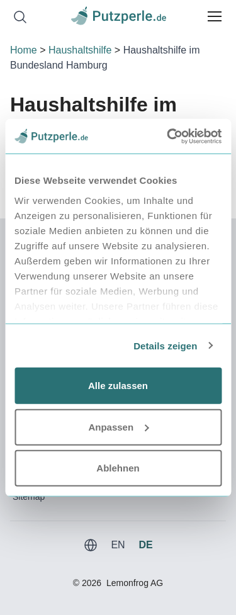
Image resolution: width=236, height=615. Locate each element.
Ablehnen (117, 468)
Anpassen (118, 426)
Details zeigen (165, 345)
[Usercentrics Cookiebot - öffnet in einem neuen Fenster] (168, 136)
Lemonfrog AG (134, 583)
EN (118, 544)
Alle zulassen (118, 385)
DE (145, 544)
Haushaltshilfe (80, 50)
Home (23, 50)
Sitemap (29, 497)
